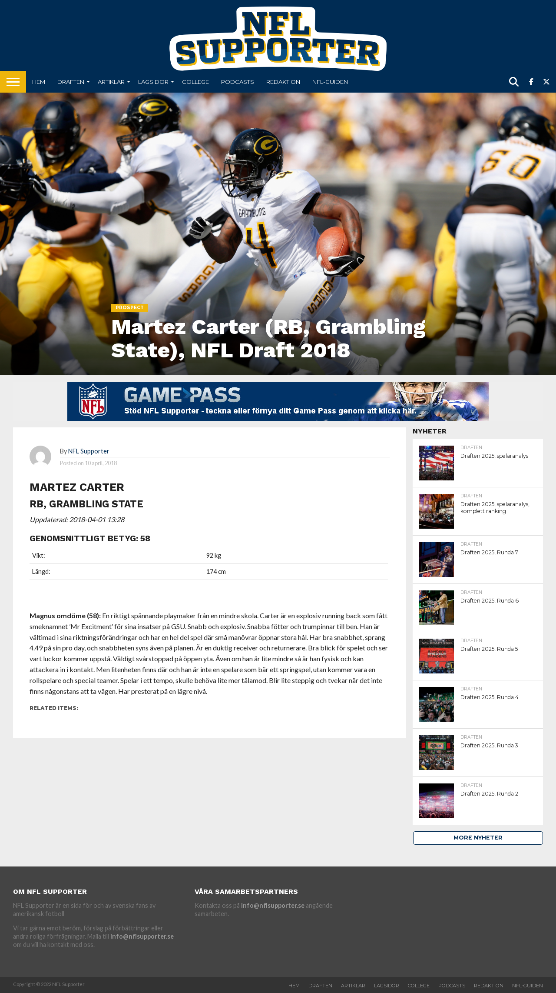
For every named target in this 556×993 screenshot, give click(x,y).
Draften (70, 81)
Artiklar (111, 81)
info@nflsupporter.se (142, 936)
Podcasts (237, 81)
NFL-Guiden (330, 81)
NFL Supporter (88, 451)
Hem (38, 81)
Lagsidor (153, 81)
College (195, 81)
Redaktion (283, 81)
